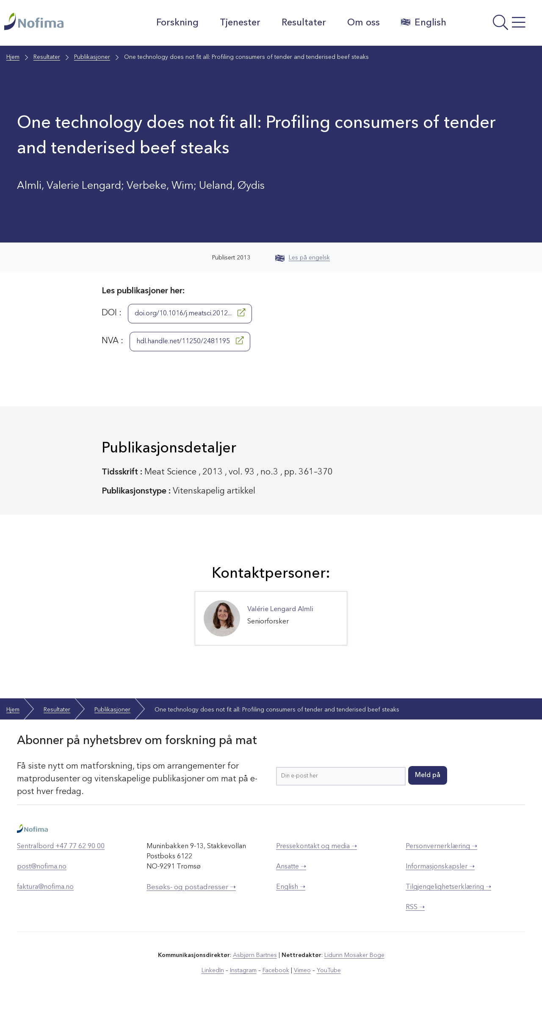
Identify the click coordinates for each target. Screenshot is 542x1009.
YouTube (329, 970)
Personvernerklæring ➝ (441, 846)
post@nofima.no (41, 866)
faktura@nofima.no (45, 887)
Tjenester (240, 23)
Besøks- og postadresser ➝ (191, 887)
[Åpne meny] (496, 25)
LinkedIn (213, 970)
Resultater (304, 23)
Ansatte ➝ (291, 866)
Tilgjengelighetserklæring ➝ (448, 887)
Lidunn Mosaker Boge (354, 955)
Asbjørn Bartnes (255, 955)
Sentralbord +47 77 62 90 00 (61, 846)
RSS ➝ (415, 907)
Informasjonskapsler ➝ (440, 866)
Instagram (243, 970)
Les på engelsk (302, 258)
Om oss (363, 23)
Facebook (276, 970)
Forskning (177, 23)
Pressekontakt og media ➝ (316, 846)
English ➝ (290, 887)
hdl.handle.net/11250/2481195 (189, 340)
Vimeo (302, 970)
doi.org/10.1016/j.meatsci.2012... (190, 313)
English (423, 22)
